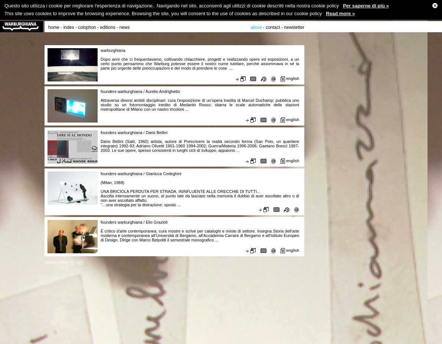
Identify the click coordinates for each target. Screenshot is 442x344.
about (256, 27)
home (53, 27)
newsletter (294, 27)
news (124, 27)
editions (107, 27)
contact (273, 27)
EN (80, 262)
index (68, 27)
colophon (87, 27)
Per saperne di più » (366, 6)
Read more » (340, 13)
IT (72, 262)
